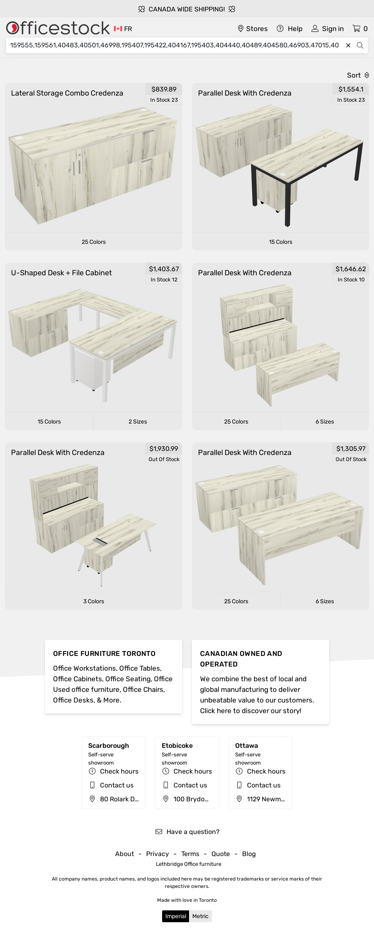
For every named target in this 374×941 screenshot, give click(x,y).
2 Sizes (138, 421)
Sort (358, 75)
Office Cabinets (77, 679)
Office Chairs (143, 689)
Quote (220, 854)
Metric (200, 916)
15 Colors (280, 242)
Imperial (175, 916)
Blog (249, 854)
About (124, 854)
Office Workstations (84, 668)
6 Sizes (325, 421)
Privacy (157, 854)
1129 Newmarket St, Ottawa (282, 799)
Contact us (117, 785)
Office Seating (128, 679)
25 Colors (94, 242)
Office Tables (139, 668)
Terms (190, 854)
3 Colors (93, 601)
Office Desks (73, 700)
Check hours (119, 771)
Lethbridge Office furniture (188, 864)
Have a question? (187, 832)
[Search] (176, 45)
